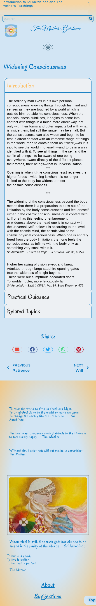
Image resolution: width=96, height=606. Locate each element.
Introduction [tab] (20, 85)
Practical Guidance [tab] (28, 297)
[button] (17, 349)
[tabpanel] (48, 191)
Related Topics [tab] (23, 311)
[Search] (91, 19)
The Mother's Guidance (55, 29)
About (48, 585)
